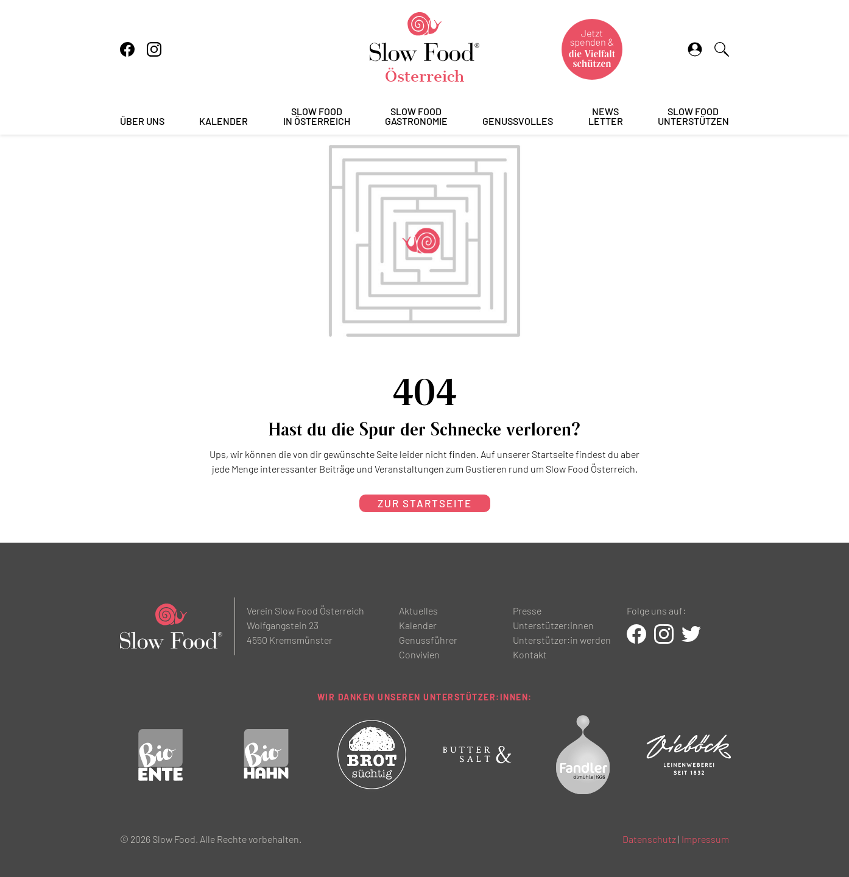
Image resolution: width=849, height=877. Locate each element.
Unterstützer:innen (553, 625)
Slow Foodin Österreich (316, 117)
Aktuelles (418, 610)
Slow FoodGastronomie (416, 117)
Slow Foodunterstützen (693, 117)
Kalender (223, 121)
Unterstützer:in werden (562, 640)
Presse (527, 610)
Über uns (142, 121)
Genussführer (428, 640)
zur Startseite (425, 503)
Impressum (705, 839)
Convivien (419, 654)
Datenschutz (649, 839)
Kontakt (530, 654)
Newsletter (605, 117)
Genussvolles (517, 121)
